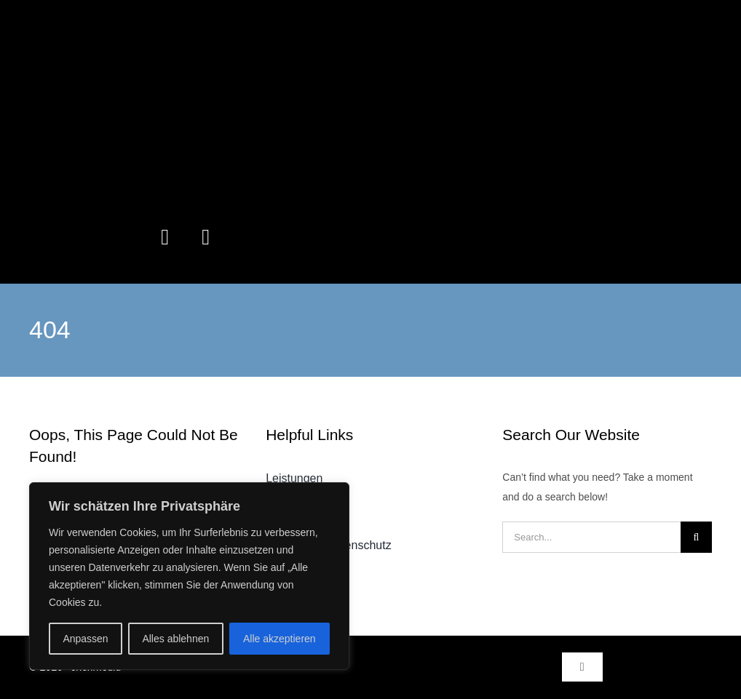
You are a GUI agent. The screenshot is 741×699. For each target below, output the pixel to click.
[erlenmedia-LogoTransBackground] (370, 19)
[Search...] (591, 537)
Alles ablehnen (175, 638)
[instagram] (165, 237)
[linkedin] (206, 237)
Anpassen (85, 638)
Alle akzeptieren (279, 638)
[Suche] (696, 537)
